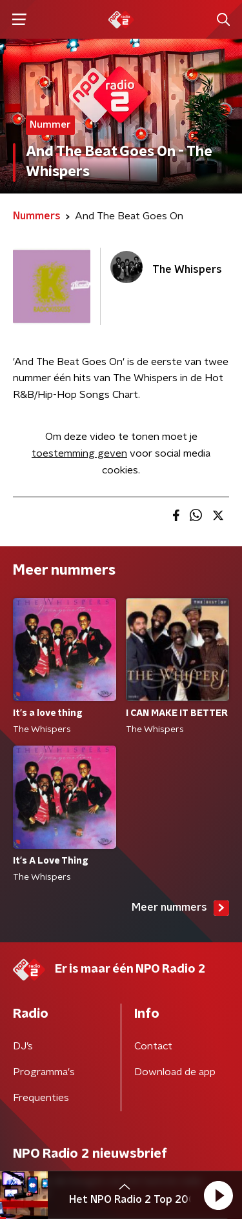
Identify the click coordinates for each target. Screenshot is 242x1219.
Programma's (44, 1072)
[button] (218, 1195)
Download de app (175, 1072)
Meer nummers (180, 908)
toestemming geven (79, 453)
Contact (153, 1046)
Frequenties (41, 1098)
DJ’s (23, 1046)
